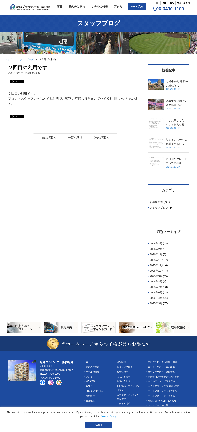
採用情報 (90, 396)
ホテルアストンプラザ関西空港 (163, 386)
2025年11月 (157, 265)
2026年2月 (156, 248)
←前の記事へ (47, 137)
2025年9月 (156, 276)
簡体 (172, 3)
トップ (8, 59)
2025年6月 (156, 292)
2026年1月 (156, 254)
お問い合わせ (123, 381)
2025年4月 (156, 297)
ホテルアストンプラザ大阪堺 (162, 391)
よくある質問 (123, 376)
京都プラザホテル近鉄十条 (161, 372)
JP (156, 3)
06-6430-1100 (168, 8)
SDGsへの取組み (94, 391)
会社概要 (90, 400)
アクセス (119, 6)
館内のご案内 (76, 6)
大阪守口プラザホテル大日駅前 (163, 376)
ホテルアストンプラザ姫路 (161, 381)
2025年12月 (157, 259)
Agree (98, 424)
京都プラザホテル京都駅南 (161, 367)
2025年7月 (156, 286)
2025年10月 (157, 270)
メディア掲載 (123, 403)
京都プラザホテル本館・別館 (162, 362)
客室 (59, 6)
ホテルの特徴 (99, 6)
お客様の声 (17, 73)
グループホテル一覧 (158, 405)
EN (164, 3)
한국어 (186, 3)
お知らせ (90, 386)
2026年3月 (156, 243)
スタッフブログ (25, 59)
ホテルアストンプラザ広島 (161, 396)
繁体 (179, 3)
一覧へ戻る (75, 137)
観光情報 (121, 362)
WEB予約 (137, 6)
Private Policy (108, 416)
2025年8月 (156, 281)
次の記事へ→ (103, 137)
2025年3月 (156, 303)
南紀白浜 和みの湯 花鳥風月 (162, 400)
